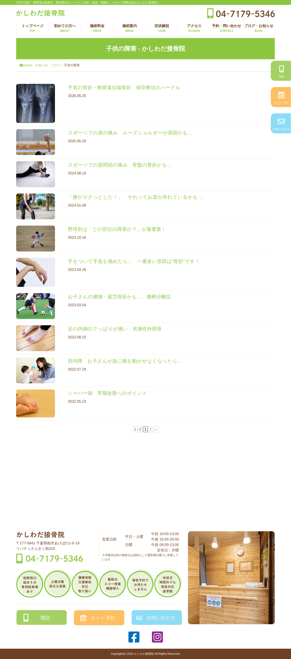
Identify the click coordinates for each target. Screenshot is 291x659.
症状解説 (162, 28)
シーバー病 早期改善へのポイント (107, 393)
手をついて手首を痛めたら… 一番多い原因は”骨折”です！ (136, 261)
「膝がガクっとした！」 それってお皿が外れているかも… (135, 197)
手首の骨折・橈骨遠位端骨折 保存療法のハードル (124, 87)
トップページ (32, 28)
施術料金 (97, 28)
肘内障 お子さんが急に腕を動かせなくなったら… (125, 361)
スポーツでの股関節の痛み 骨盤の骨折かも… (120, 165)
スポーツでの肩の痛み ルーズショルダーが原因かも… (130, 132)
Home (25, 65)
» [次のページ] (156, 429)
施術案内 (129, 28)
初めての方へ (65, 28)
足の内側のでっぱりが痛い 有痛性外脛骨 (115, 329)
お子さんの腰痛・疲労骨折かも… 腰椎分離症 (119, 296)
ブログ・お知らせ (259, 28)
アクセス (194, 28)
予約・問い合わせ (226, 28)
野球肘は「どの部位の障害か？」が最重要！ (117, 229)
